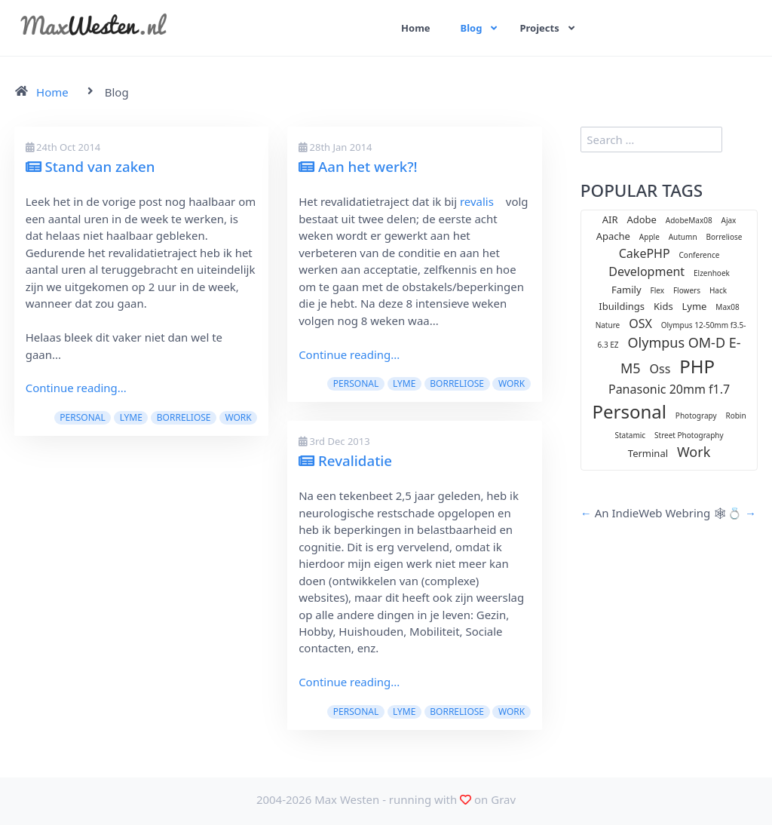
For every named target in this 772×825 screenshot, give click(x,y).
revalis (477, 201)
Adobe (641, 219)
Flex (658, 290)
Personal (82, 417)
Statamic (629, 435)
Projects (540, 28)
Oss (660, 368)
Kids (663, 306)
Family (626, 289)
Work (238, 417)
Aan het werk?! (358, 166)
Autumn (683, 237)
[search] (651, 139)
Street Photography (689, 435)
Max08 (727, 307)
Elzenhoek (712, 273)
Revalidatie (345, 460)
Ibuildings (622, 306)
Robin (735, 415)
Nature (608, 325)
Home (415, 28)
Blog (471, 28)
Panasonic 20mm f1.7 (669, 389)
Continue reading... (76, 387)
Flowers (686, 290)
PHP (697, 366)
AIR (610, 219)
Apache (613, 236)
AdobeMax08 (689, 220)
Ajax (729, 220)
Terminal (648, 453)
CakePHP (644, 253)
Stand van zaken (90, 166)
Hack (718, 290)
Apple (649, 237)
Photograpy (696, 415)
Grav (503, 799)
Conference (699, 255)
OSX (640, 323)
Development (646, 271)
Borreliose (184, 417)
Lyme (131, 417)
